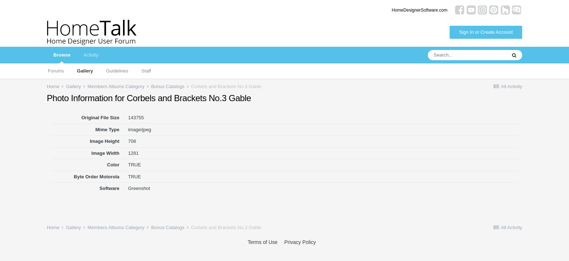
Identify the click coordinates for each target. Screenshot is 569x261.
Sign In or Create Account (486, 32)
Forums (56, 71)
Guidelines (117, 71)
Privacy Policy (300, 242)
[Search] (467, 55)
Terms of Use (262, 242)
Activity (90, 55)
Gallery (85, 71)
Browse (61, 57)
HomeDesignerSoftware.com (419, 10)
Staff (146, 71)
